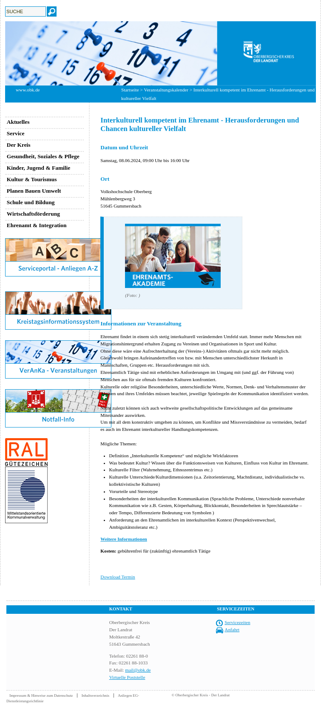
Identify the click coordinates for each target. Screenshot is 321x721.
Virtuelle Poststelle (127, 677)
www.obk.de (28, 89)
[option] (160, 53)
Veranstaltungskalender (166, 89)
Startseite (130, 89)
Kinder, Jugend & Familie (39, 168)
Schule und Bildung (31, 202)
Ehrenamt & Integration (37, 225)
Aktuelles (18, 122)
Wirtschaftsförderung (33, 214)
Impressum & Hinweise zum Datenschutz (41, 695)
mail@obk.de (138, 670)
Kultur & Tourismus (32, 179)
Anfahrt (231, 629)
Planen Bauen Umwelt (34, 191)
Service (16, 133)
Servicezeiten (237, 622)
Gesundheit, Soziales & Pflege (43, 156)
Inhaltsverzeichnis (95, 695)
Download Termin (117, 576)
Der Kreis (19, 145)
